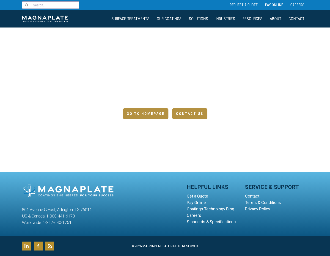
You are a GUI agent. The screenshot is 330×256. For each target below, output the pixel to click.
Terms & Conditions (263, 202)
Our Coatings (169, 18)
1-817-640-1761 (57, 222)
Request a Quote (244, 5)
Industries (225, 18)
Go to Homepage (146, 114)
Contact (296, 18)
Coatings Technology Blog (210, 208)
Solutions (198, 18)
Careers (297, 5)
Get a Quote (197, 196)
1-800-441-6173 (60, 216)
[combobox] (50, 5)
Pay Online (274, 5)
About (275, 18)
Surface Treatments (130, 18)
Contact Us (190, 114)
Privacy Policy (257, 208)
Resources (252, 18)
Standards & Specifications (211, 221)
